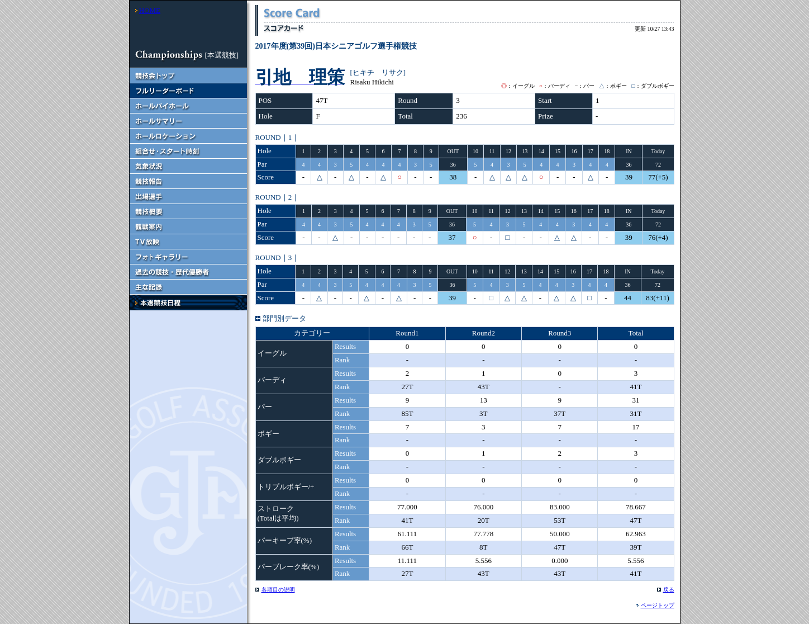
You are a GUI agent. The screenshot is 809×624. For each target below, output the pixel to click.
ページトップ (657, 605)
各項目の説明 (278, 590)
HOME (149, 10)
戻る (668, 590)
